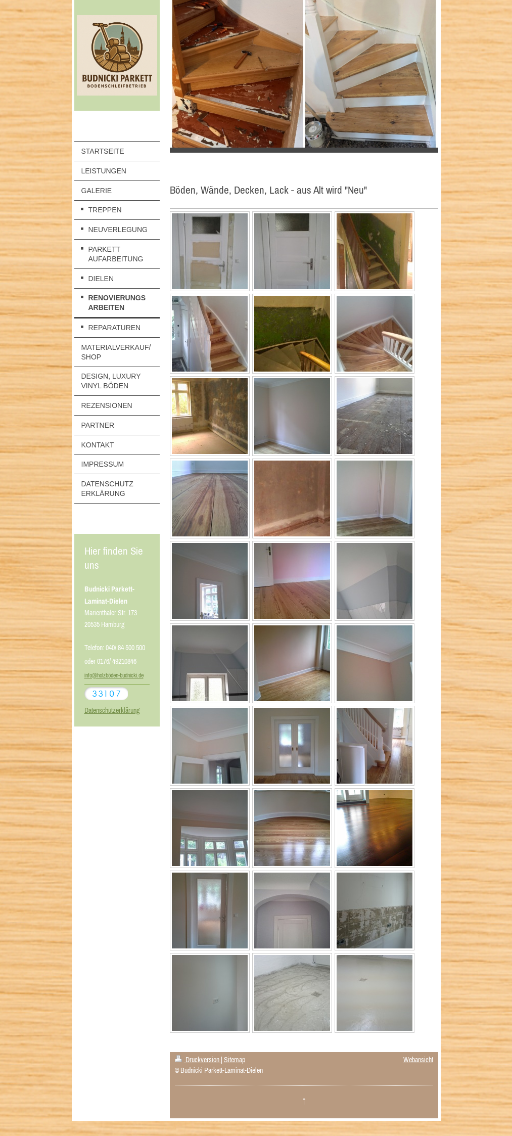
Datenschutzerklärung (111, 710)
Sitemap (234, 1060)
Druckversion (198, 1060)
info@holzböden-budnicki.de (114, 675)
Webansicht (418, 1060)
